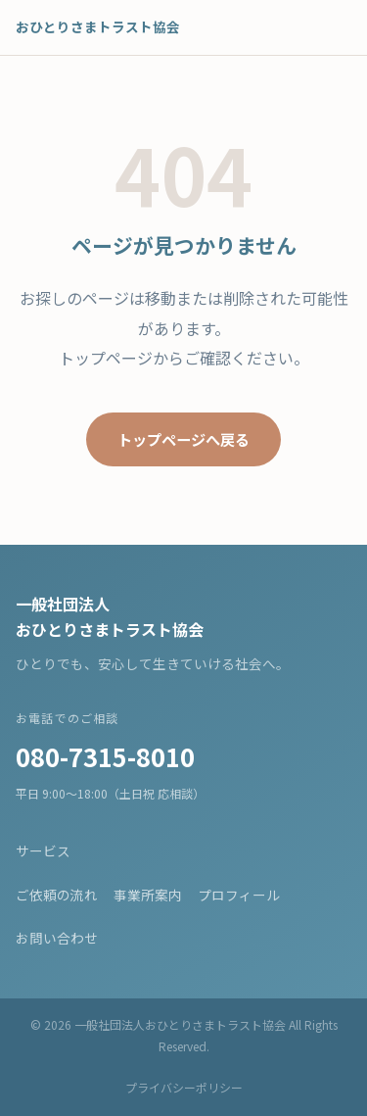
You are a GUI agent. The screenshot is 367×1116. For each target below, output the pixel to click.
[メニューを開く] (329, 27)
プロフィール (239, 894)
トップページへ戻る (183, 439)
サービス (43, 850)
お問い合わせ (57, 937)
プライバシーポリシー (184, 1087)
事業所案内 (148, 894)
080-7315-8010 (105, 756)
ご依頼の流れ (57, 894)
